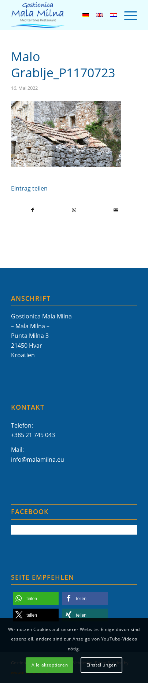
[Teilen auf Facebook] (32, 210)
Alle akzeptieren (50, 665)
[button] (36, 598)
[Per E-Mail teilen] (116, 210)
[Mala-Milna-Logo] (61, 15)
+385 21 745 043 (33, 435)
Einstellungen (101, 665)
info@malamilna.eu (37, 459)
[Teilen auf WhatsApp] (74, 210)
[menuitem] (127, 15)
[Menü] (127, 15)
